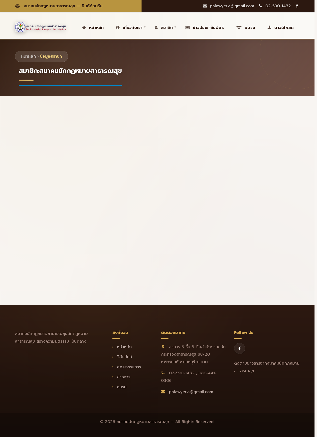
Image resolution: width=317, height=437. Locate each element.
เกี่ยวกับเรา (129, 28)
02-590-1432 (275, 6)
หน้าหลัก (93, 28)
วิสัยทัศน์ (122, 357)
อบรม (245, 28)
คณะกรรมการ (126, 367)
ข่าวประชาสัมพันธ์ (204, 28)
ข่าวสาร (121, 377)
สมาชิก (163, 28)
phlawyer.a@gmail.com (228, 6)
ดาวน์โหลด (281, 28)
